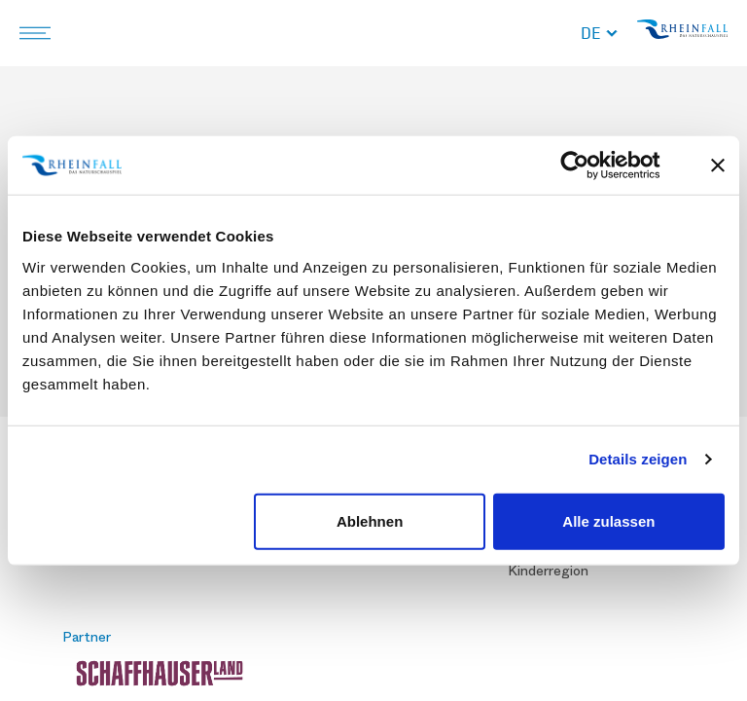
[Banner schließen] (718, 165)
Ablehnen (370, 520)
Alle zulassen (608, 520)
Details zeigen (637, 459)
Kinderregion (548, 570)
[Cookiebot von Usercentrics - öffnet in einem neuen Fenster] (590, 165)
